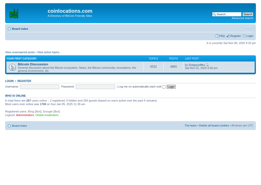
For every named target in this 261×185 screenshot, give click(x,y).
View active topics (48, 52)
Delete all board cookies (214, 125)
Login (249, 35)
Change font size (249, 27)
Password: (67, 86)
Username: (12, 86)
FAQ (222, 35)
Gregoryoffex (197, 64)
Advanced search (242, 18)
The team (191, 125)
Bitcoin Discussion (33, 64)
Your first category (21, 58)
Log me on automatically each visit (142, 86)
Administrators (25, 115)
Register (235, 35)
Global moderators (47, 115)
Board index (20, 28)
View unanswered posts (20, 52)
